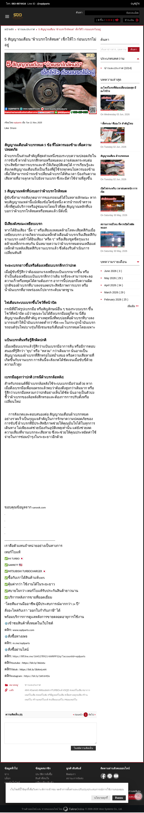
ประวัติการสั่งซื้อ (43, 774)
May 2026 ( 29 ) (113, 278)
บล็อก (7, 779)
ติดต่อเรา (71, 774)
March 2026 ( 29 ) (114, 292)
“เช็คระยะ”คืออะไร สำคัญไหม (116, 124)
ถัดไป (91, 715)
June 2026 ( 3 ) (113, 271)
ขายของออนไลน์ (50, 809)
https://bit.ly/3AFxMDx (37, 676)
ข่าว (6, 774)
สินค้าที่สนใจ (42, 779)
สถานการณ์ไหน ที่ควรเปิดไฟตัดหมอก (117, 226)
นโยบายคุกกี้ (101, 797)
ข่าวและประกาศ (26, 29)
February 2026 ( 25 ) (116, 299)
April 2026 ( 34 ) (113, 285)
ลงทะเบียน (134, 797)
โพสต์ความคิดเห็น (83, 748)
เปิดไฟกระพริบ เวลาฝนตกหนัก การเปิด (118, 190)
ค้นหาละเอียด (132, 13)
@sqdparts (43, 3)
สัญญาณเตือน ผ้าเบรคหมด (114, 156)
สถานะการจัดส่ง (74, 779)
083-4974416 (19, 3)
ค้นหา (133, 49)
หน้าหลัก (9, 29)
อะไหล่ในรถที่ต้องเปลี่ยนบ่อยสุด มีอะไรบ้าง (118, 90)
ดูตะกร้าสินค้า (116, 20)
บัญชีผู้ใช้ (135, 3)
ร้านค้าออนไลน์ (29, 809)
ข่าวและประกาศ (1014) (118, 68)
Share (13, 128)
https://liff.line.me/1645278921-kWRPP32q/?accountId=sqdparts (49, 657)
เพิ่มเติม (131, 306)
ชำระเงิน (129, 20)
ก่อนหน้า (78, 715)
